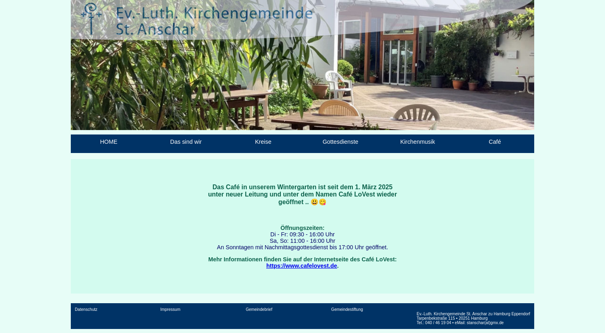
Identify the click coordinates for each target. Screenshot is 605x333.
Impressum (171, 309)
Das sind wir (186, 142)
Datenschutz (86, 309)
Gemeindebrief (259, 309)
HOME (108, 142)
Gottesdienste (340, 142)
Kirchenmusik (417, 142)
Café (495, 142)
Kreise (263, 142)
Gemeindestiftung (347, 309)
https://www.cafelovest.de (301, 266)
